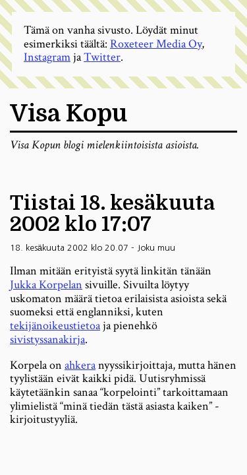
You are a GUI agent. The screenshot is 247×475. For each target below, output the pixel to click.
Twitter (102, 57)
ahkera (80, 365)
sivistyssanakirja (47, 339)
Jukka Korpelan (46, 284)
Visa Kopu (68, 113)
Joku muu (156, 247)
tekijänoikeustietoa (55, 325)
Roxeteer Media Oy (156, 43)
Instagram (47, 57)
